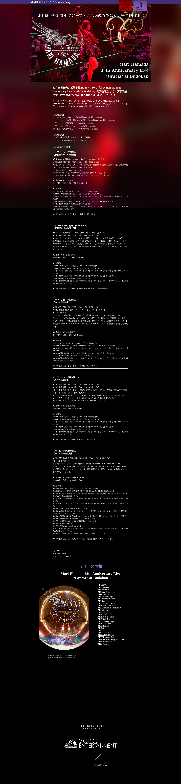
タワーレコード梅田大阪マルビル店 (82, 288)
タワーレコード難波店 (76, 439)
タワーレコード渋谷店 (76, 214)
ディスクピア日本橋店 (76, 538)
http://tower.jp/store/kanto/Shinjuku (74, 323)
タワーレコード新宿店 (76, 365)
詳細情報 (99, 117)
